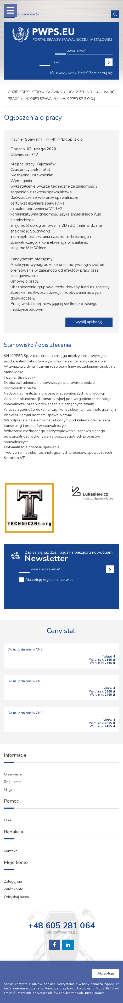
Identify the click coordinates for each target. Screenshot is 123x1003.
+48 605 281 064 (61, 926)
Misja (8, 789)
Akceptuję (105, 973)
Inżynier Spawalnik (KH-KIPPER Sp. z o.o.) (60, 99)
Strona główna (47, 92)
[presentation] (58, 595)
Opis (8, 820)
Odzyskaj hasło (16, 896)
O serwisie (13, 774)
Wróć (109, 92)
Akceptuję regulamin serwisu (49, 579)
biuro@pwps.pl (61, 932)
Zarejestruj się (101, 72)
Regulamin (12, 781)
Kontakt (10, 851)
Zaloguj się (13, 881)
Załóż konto (13, 889)
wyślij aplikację (89, 322)
